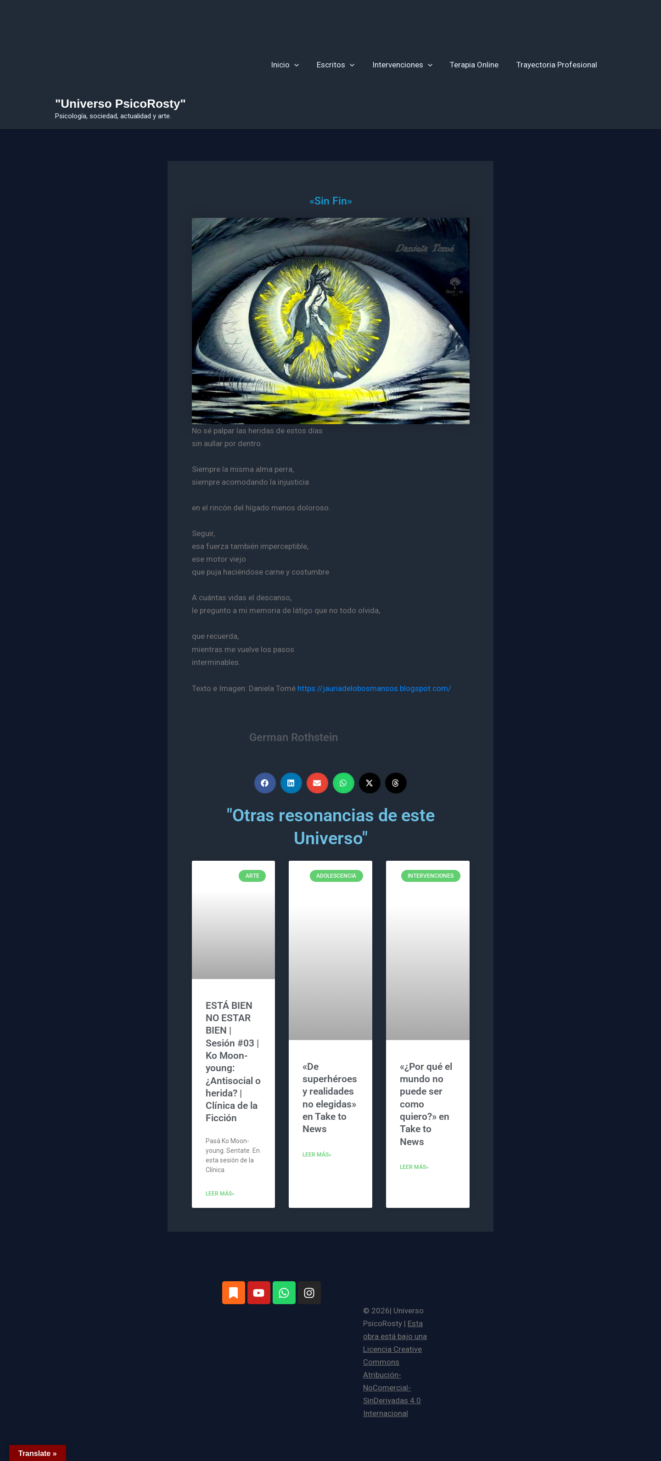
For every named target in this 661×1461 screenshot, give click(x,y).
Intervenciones (407, 64)
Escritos (343, 64)
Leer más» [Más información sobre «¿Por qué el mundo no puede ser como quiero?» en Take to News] (414, 1167)
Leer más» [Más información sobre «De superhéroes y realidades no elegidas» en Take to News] (316, 1154)
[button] (303, 64)
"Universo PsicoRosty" (120, 104)
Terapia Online (477, 64)
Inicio (294, 64)
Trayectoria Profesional (557, 64)
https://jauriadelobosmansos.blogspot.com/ (374, 688)
